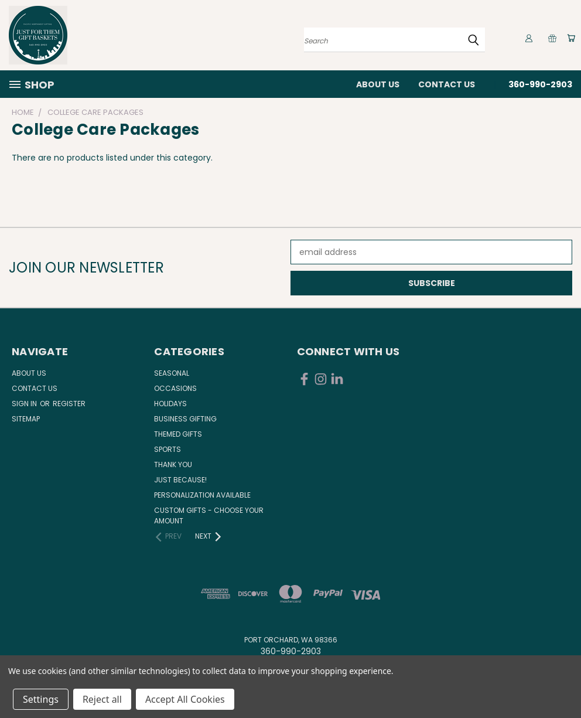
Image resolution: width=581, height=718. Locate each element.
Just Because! (180, 480)
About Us (377, 84)
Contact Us (446, 84)
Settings (41, 699)
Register (69, 404)
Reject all (102, 699)
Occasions (175, 388)
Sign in (25, 404)
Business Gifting (185, 419)
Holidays (170, 404)
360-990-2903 (540, 84)
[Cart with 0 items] (569, 38)
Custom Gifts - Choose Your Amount (209, 515)
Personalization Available (202, 495)
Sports (167, 449)
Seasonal (171, 373)
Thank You (173, 464)
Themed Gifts (178, 434)
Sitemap (26, 419)
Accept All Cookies (185, 699)
